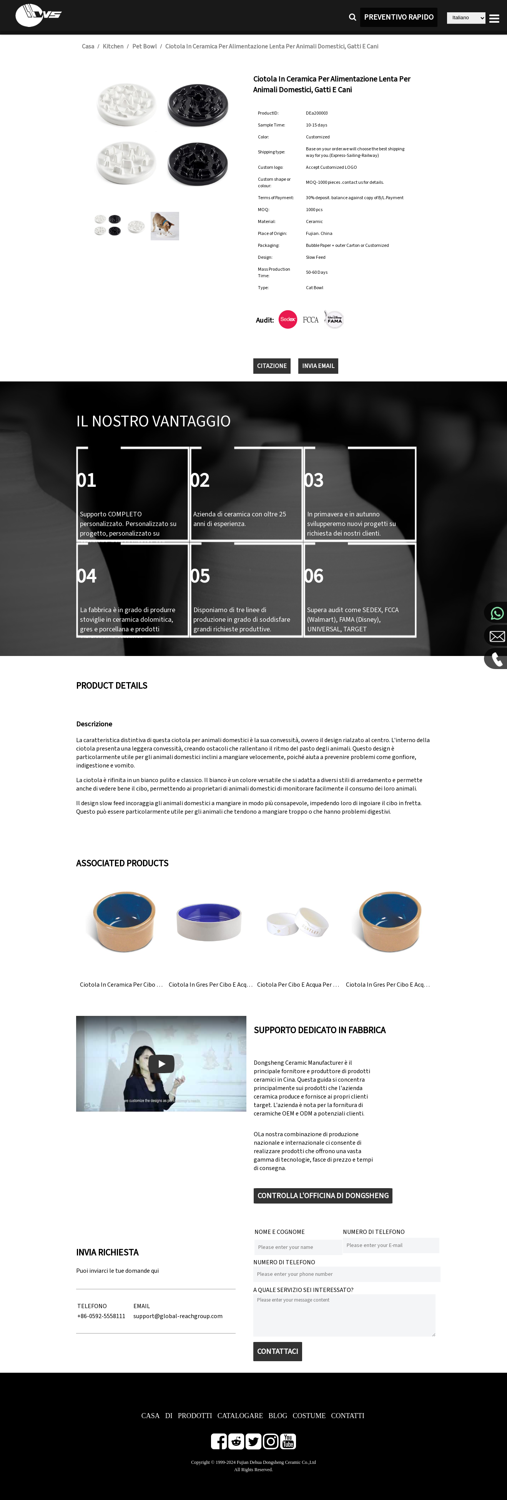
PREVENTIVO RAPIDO (399, 17)
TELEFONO (92, 1306)
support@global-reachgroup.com (178, 1316)
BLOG (277, 1416)
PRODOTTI (195, 1416)
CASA (150, 1416)
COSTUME (309, 1416)
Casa (88, 46)
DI (169, 1416)
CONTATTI (347, 1416)
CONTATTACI (277, 1351)
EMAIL (141, 1306)
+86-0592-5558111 (101, 1316)
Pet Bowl (144, 46)
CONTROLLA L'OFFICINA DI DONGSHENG (323, 1195)
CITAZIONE (272, 366)
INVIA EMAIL (318, 366)
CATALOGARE (240, 1416)
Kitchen (113, 46)
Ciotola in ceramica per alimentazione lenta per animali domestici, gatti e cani (271, 46)
